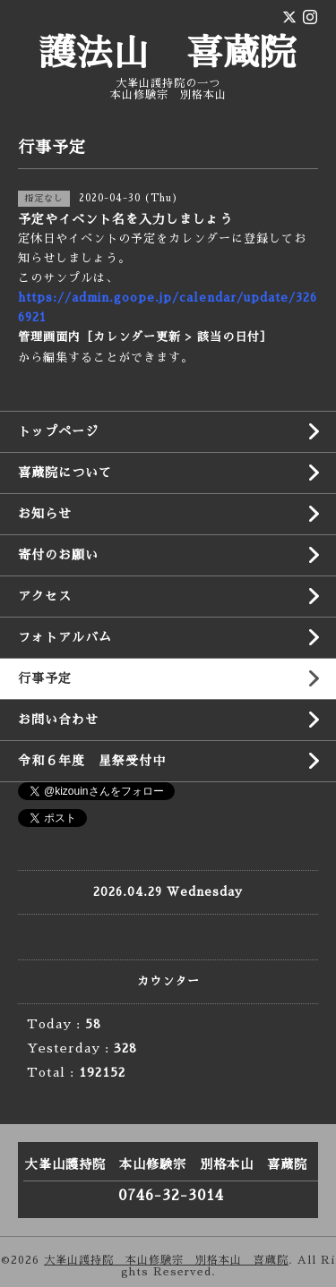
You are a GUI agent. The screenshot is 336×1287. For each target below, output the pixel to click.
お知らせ (45, 513)
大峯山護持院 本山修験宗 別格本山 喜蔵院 (166, 1260)
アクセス (45, 596)
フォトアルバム (65, 637)
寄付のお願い (58, 555)
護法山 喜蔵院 (168, 54)
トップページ (58, 431)
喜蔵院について (65, 472)
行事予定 (45, 678)
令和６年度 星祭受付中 (92, 760)
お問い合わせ (58, 719)
